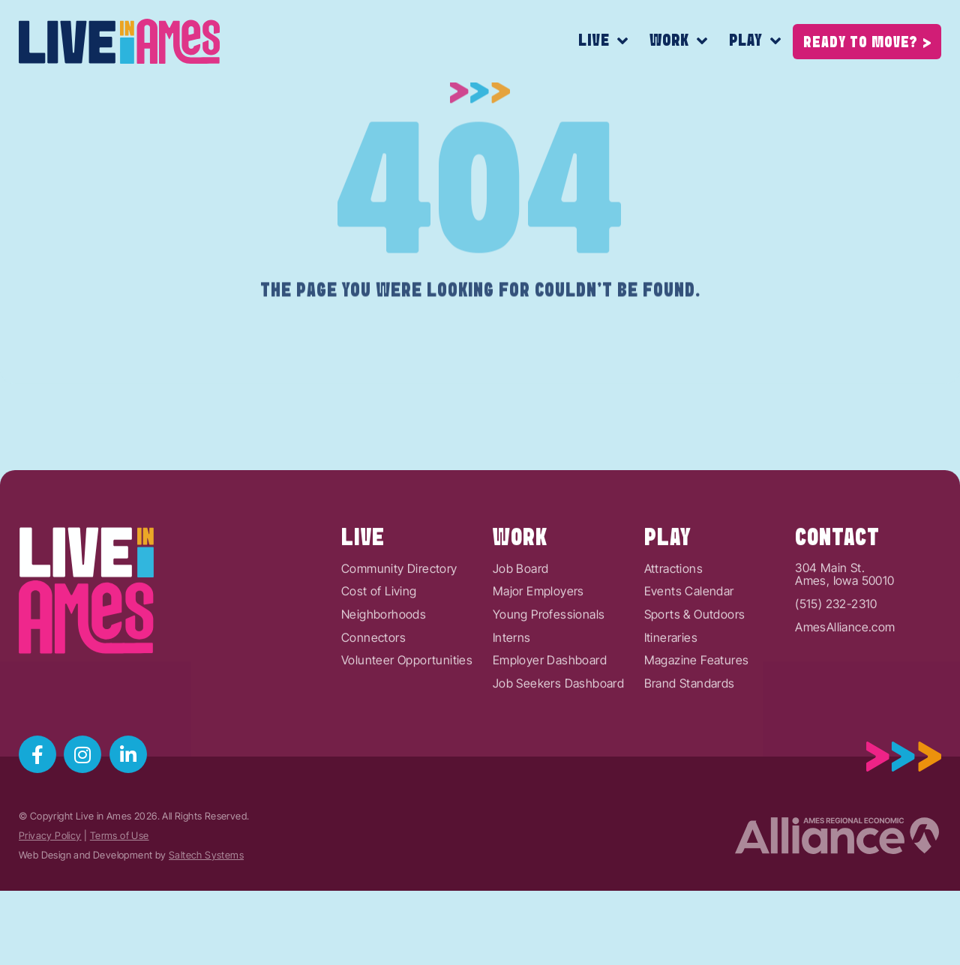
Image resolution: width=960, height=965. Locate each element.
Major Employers (538, 640)
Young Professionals (549, 663)
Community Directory (399, 617)
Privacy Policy (50, 835)
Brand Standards (689, 732)
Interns (512, 686)
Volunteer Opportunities (406, 708)
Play (755, 41)
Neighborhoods (383, 663)
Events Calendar (689, 640)
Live (603, 41)
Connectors (373, 686)
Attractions (673, 617)
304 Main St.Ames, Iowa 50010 (844, 623)
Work (679, 41)
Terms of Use (119, 835)
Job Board (521, 617)
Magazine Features (696, 708)
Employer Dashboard (550, 708)
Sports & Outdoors (695, 663)
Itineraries (671, 686)
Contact (837, 586)
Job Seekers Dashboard (558, 732)
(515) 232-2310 (836, 652)
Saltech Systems (206, 855)
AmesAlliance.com (845, 675)
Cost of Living (379, 640)
